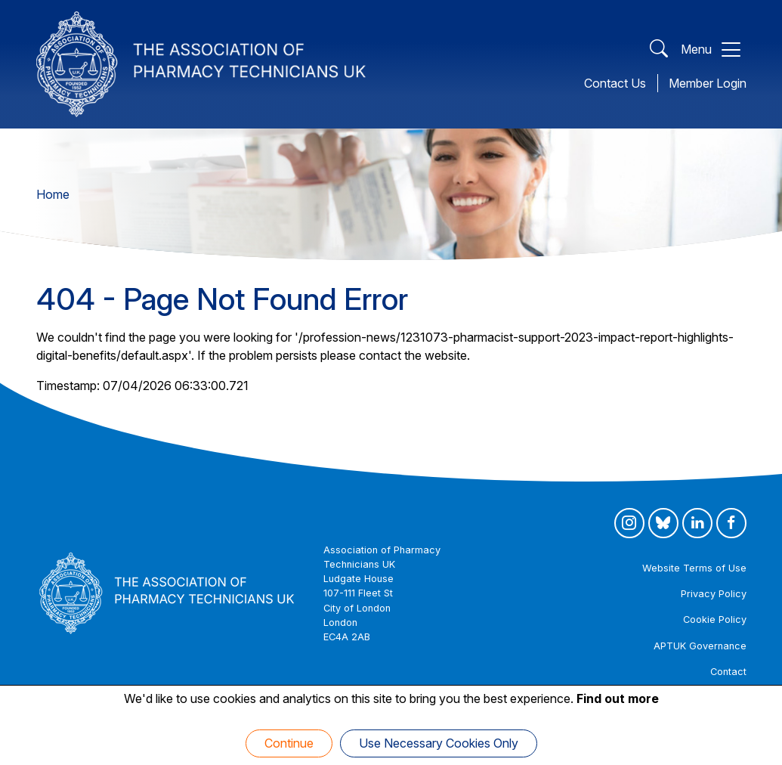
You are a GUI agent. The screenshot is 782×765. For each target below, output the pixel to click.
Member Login (707, 83)
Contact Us (615, 83)
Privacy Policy (713, 593)
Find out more (617, 698)
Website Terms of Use (694, 568)
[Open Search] (659, 49)
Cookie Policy (714, 619)
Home (53, 194)
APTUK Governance (700, 646)
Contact (728, 671)
